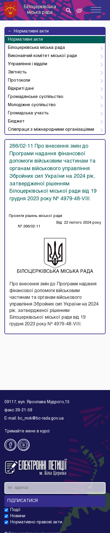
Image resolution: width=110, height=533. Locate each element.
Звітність (17, 72)
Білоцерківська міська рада (36, 48)
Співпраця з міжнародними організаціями (51, 129)
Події (15, 510)
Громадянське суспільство (35, 97)
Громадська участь (28, 113)
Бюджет (16, 121)
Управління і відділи (27, 64)
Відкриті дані (21, 89)
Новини (17, 516)
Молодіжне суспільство (32, 105)
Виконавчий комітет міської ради (42, 56)
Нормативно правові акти (36, 522)
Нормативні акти (28, 31)
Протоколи (19, 80)
